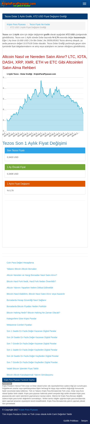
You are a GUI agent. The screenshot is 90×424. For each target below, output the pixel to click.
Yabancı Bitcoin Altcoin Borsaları (22, 269)
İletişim (84, 421)
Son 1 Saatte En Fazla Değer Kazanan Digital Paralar (31, 331)
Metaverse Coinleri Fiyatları (19, 325)
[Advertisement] (45, 224)
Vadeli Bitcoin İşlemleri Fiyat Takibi (22, 368)
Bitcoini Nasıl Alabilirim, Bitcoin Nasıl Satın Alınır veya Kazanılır (36, 294)
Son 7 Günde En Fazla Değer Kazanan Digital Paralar (32, 343)
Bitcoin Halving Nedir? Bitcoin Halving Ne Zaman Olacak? (33, 312)
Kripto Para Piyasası (28, 410)
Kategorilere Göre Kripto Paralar (21, 318)
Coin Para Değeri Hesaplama (20, 262)
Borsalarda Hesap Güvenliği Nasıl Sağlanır (26, 300)
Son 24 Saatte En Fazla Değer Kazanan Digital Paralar (32, 337)
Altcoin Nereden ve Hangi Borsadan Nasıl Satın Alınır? (32, 275)
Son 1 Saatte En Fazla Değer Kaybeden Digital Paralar (32, 350)
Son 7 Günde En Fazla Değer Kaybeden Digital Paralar (32, 362)
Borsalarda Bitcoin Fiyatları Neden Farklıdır (27, 306)
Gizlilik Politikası (71, 421)
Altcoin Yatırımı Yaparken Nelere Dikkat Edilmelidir (30, 287)
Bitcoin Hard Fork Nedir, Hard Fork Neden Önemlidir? (31, 281)
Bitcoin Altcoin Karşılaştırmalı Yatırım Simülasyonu (30, 375)
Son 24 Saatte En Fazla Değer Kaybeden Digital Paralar (33, 356)
